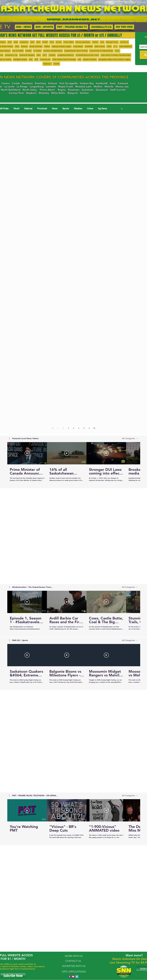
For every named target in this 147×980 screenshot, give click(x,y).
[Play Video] (27, 453)
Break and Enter (36, 46)
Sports (65, 108)
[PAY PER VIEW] (124, 27)
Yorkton (95, 42)
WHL (39, 55)
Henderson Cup (11, 55)
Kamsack (123, 83)
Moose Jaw (122, 86)
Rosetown (73, 89)
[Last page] (94, 428)
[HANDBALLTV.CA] (101, 27)
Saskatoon (24, 42)
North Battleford (125, 46)
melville (28, 51)
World (16, 108)
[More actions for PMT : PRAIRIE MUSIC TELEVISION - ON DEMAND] (33, 795)
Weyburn (31, 92)
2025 (32, 42)
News (54, 108)
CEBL (109, 46)
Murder (56, 64)
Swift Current (100, 46)
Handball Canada (20, 59)
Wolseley (44, 92)
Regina (62, 89)
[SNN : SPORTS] (44, 27)
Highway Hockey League (61, 46)
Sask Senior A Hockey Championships (115, 55)
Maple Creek (65, 86)
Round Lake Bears (83, 42)
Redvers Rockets (89, 59)
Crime (90, 108)
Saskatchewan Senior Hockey (75, 51)
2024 (17, 46)
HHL (31, 59)
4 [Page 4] (78, 428)
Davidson (27, 83)
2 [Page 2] (68, 428)
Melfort (47, 46)
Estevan (24, 46)
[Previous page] (58, 428)
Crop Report (78, 46)
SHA (102, 42)
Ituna (113, 83)
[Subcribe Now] (13, 975)
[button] (122, 109)
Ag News (102, 108)
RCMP (45, 42)
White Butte (58, 92)
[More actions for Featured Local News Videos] (24, 438)
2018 (52, 42)
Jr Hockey (37, 51)
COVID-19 (124, 42)
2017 (45, 55)
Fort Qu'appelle (68, 83)
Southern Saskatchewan (52, 51)
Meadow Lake (83, 86)
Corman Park (16, 92)
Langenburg (37, 86)
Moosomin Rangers (27, 55)
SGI (79, 59)
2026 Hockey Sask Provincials (64, 59)
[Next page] (89, 428)
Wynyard (72, 92)
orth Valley (30, 89)
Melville (109, 86)
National (28, 108)
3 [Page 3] (73, 428)
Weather (78, 108)
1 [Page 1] (63, 428)
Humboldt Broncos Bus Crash (87, 55)
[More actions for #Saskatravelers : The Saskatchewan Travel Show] (31, 587)
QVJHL (58, 42)
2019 (38, 42)
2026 (16, 42)
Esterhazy (40, 83)
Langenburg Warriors (66, 55)
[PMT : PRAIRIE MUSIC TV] (72, 27)
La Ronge (22, 86)
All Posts (4, 108)
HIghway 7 (47, 64)
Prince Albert (69, 42)
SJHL (117, 51)
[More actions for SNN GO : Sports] (18, 640)
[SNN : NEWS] (23, 27)
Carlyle (16, 83)
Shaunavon (102, 89)
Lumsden (51, 86)
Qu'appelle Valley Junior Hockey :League (114, 59)
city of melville (17, 51)
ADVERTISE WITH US (73, 966)
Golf (36, 59)
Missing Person (112, 42)
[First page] (52, 428)
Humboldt (88, 46)
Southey (52, 55)
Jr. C (115, 46)
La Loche (9, 86)
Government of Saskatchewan (101, 51)
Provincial (42, 108)
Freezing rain (45, 59)
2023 (10, 42)
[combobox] (130, 438)
